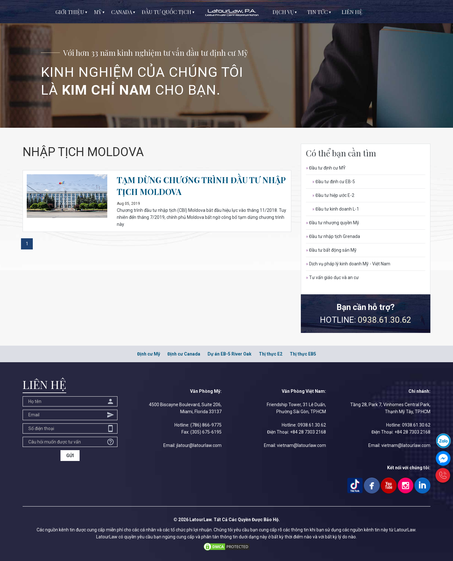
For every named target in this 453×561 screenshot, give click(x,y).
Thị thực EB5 (303, 353)
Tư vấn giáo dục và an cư (332, 277)
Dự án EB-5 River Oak (229, 353)
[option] (226, 64)
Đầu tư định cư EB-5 (333, 181)
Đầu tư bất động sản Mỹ (331, 250)
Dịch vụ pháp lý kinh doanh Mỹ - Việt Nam (348, 263)
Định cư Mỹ (148, 353)
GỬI (70, 455)
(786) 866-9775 (206, 425)
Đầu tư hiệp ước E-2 (333, 195)
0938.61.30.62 (384, 320)
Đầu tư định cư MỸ (325, 167)
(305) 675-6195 (206, 432)
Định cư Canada (183, 353)
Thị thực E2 (270, 353)
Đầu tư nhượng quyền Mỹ (332, 222)
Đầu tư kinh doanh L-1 (335, 209)
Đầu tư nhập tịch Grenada (333, 236)
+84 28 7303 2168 (308, 432)
